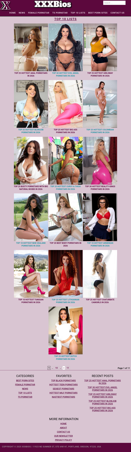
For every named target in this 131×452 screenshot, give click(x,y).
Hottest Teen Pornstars (63, 384)
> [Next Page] (63, 368)
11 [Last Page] (68, 368)
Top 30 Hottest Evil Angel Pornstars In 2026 (102, 388)
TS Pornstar (60, 13)
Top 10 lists (78, 13)
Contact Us (117, 13)
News (22, 13)
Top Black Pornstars (63, 380)
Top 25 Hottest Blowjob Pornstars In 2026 (102, 402)
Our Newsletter (63, 436)
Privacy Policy (63, 440)
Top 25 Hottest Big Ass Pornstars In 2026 (102, 409)
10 (56, 368)
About (63, 427)
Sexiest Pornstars (63, 388)
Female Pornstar (38, 13)
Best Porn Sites (98, 13)
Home (12, 13)
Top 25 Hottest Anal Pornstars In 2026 (102, 382)
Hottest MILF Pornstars (63, 393)
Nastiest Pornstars (63, 397)
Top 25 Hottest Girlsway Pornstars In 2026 (102, 395)
